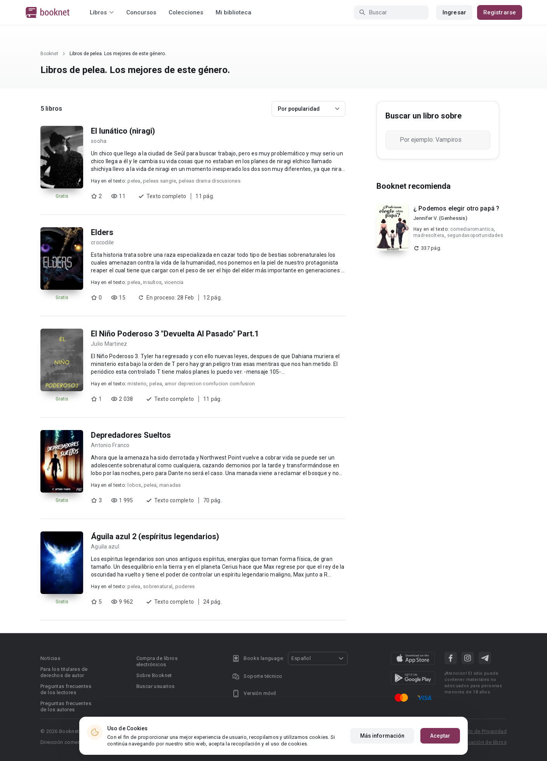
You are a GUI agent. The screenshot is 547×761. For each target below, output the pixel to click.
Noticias (50, 658)
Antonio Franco (110, 445)
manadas (170, 485)
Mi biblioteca (233, 12)
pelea (133, 181)
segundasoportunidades (475, 235)
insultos (152, 282)
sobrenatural (157, 586)
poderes (185, 586)
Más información (382, 736)
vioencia (174, 282)
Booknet (49, 53)
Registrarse (499, 12)
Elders (102, 232)
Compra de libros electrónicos (157, 661)
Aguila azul (105, 546)
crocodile (102, 242)
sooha (98, 141)
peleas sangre (159, 181)
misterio (136, 384)
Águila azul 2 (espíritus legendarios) (155, 536)
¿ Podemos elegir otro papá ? (456, 208)
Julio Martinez (109, 344)
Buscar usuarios (155, 686)
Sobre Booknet (154, 675)
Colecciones (186, 12)
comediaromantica (472, 229)
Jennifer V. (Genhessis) (440, 218)
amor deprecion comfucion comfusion (210, 384)
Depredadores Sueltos (131, 435)
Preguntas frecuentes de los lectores (65, 689)
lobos (134, 485)
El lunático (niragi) (123, 131)
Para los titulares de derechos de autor (63, 672)
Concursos (141, 12)
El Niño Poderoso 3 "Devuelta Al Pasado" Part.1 (175, 333)
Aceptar (440, 736)
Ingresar (454, 12)
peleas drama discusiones (209, 181)
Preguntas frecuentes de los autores (65, 706)
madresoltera (428, 235)
